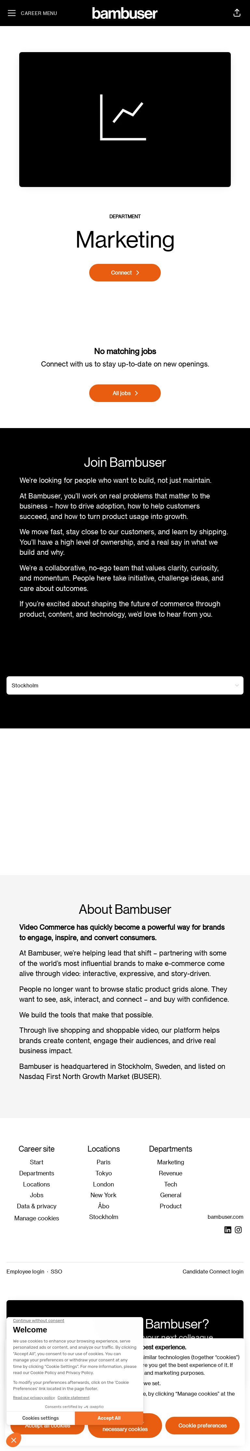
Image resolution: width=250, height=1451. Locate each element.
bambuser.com (225, 1217)
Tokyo (103, 1173)
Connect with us (66, 364)
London (103, 1184)
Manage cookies (36, 1217)
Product (171, 1205)
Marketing (170, 1161)
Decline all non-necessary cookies (125, 1425)
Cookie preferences (202, 1425)
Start (36, 1161)
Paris (103, 1161)
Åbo (103, 1205)
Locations (36, 1184)
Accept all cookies (47, 1425)
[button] (237, 13)
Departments (36, 1173)
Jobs (36, 1194)
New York (103, 1194)
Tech (170, 1184)
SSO (56, 1271)
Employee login (25, 1271)
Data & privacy (36, 1205)
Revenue (170, 1173)
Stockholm (103, 1216)
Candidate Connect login (213, 1271)
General (170, 1194)
